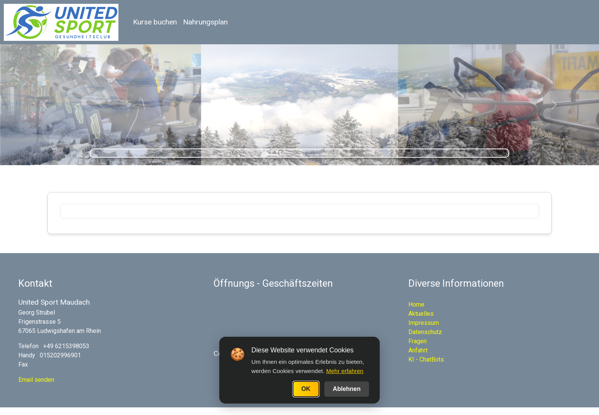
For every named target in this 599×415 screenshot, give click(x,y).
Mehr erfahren (344, 371)
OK (306, 389)
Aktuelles (421, 313)
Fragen (417, 341)
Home (416, 304)
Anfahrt (417, 350)
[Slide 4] (313, 154)
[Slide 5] (327, 154)
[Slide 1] (272, 154)
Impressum (423, 322)
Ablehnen (347, 389)
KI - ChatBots (426, 359)
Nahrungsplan (205, 22)
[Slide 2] (285, 154)
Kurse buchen (155, 22)
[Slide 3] (299, 154)
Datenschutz (425, 332)
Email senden (36, 379)
